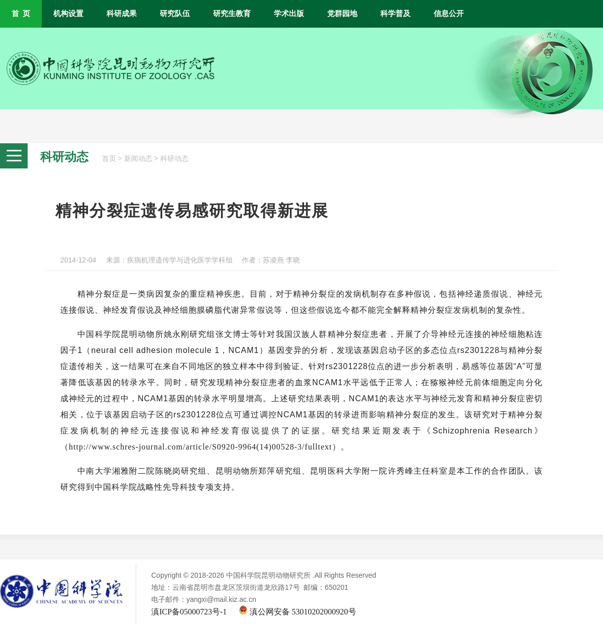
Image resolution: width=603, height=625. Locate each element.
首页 (109, 158)
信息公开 (449, 14)
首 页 (21, 14)
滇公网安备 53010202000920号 (297, 611)
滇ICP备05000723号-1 (189, 611)
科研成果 (122, 14)
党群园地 (342, 14)
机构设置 (68, 14)
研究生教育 (232, 14)
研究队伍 (175, 14)
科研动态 (174, 158)
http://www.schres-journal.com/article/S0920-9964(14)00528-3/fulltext (200, 446)
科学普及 (395, 14)
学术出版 (289, 14)
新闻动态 (138, 158)
